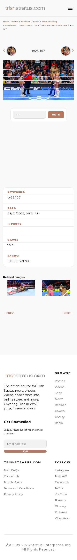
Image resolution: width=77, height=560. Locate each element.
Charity (59, 417)
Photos (14, 21)
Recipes (60, 405)
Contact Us (11, 476)
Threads (60, 500)
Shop (58, 393)
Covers (59, 411)
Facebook (62, 482)
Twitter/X (61, 476)
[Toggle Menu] (70, 8)
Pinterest (61, 512)
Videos (59, 387)
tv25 (10, 197)
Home (6, 21)
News (59, 399)
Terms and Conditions (19, 488)
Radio (59, 422)
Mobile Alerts (13, 482)
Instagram (62, 470)
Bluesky (60, 506)
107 (18, 197)
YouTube (61, 494)
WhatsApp (62, 518)
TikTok (59, 488)
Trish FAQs (11, 470)
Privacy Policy (13, 494)
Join (25, 451)
